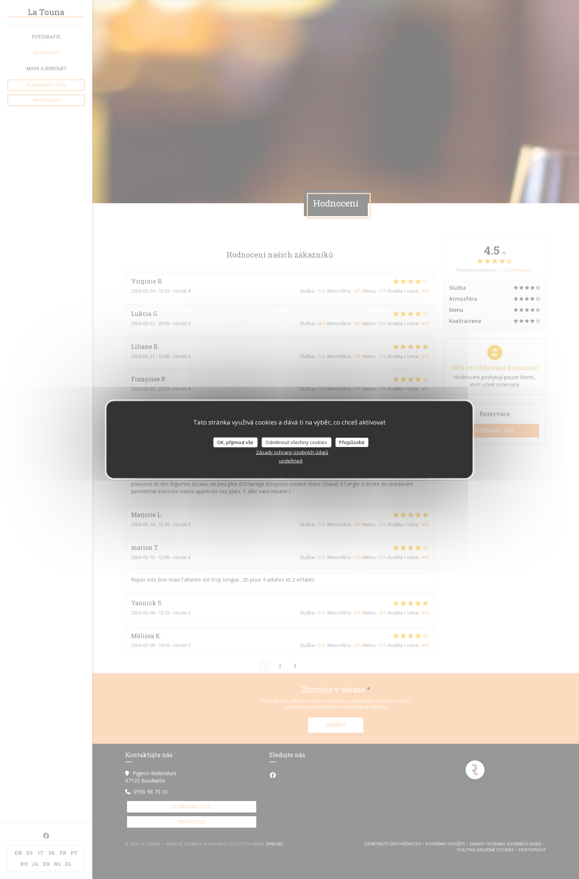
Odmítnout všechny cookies (296, 442)
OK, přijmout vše (235, 442)
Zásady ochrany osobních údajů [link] (292, 452)
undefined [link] (290, 460)
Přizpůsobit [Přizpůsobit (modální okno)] (351, 442)
